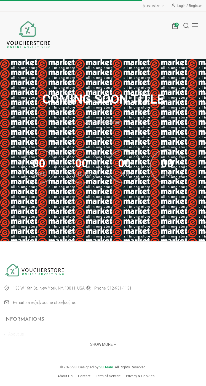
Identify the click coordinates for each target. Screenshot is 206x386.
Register (195, 6)
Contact (84, 376)
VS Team (106, 367)
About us (16, 334)
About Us (65, 376)
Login (181, 6)
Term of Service (108, 376)
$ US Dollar (154, 6)
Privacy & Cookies (140, 376)
